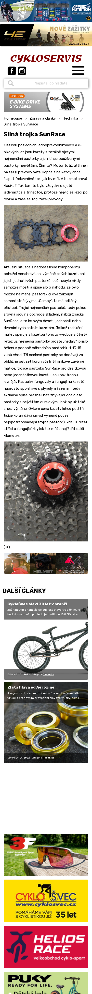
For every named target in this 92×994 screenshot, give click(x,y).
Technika (70, 118)
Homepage (13, 118)
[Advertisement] (34, 797)
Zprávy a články (42, 118)
